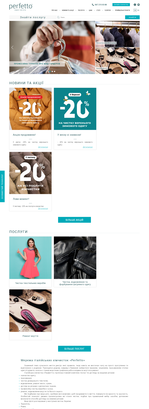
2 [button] (52, 71)
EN (138, 10)
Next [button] (92, 47)
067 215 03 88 (101, 5)
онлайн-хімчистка (121, 4)
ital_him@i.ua (91, 355)
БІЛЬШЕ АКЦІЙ (74, 158)
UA (135, 10)
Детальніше (43, 147)
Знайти (132, 17)
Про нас (55, 10)
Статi (98, 10)
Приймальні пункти (122, 10)
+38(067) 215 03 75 (117, 348)
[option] (52, 47)
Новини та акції (68, 10)
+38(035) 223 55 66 (94, 348)
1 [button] (50, 71)
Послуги (81, 10)
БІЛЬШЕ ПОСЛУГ (74, 234)
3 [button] (54, 71)
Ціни (90, 10)
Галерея (108, 10)
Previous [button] (12, 47)
